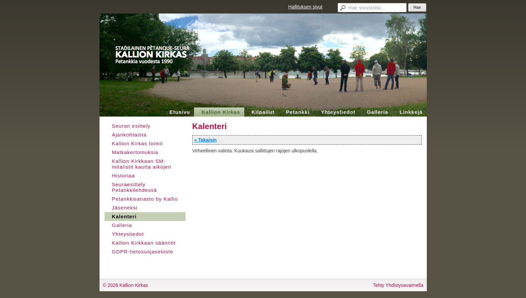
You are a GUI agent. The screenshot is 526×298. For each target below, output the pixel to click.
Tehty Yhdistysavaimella (398, 285)
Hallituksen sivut (305, 6)
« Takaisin (205, 140)
